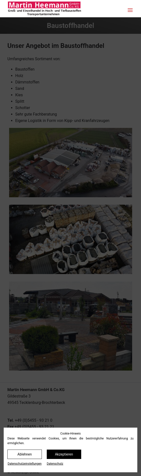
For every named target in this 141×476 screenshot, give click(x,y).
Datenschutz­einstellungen (25, 463)
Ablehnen (24, 454)
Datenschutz (55, 463)
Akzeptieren (64, 454)
